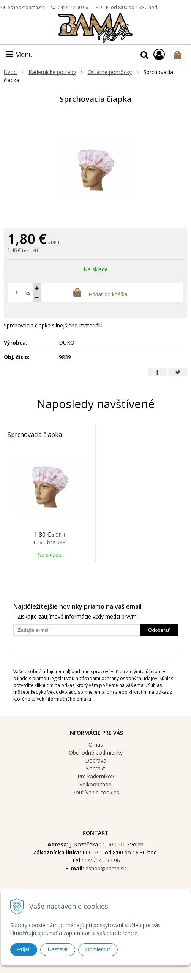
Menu (19, 54)
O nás (95, 744)
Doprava (95, 760)
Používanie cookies (95, 792)
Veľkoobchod (95, 784)
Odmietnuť (97, 949)
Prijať (23, 949)
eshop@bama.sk (26, 7)
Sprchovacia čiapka (35, 435)
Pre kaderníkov (95, 776)
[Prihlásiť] (159, 54)
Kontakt (95, 768)
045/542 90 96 (73, 7)
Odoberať (159, 630)
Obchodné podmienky (96, 752)
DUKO (66, 342)
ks (28, 292)
